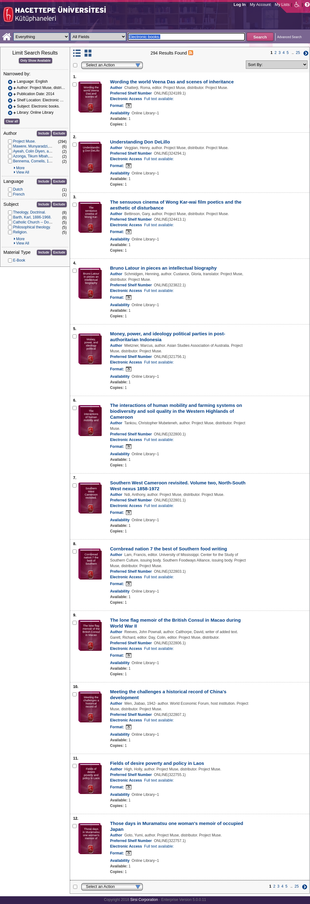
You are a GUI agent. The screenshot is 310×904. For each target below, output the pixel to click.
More (20, 168)
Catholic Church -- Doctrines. (37, 222)
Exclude (59, 133)
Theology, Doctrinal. (29, 212)
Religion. (20, 232)
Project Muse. (24, 141)
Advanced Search (289, 37)
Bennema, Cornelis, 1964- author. (41, 161)
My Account (260, 4)
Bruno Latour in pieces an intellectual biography (163, 268)
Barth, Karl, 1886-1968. (32, 217)
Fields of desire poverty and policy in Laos (157, 763)
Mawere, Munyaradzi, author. (37, 146)
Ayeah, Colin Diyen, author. (35, 151)
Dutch (18, 189)
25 (298, 53)
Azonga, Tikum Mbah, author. (37, 156)
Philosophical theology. (32, 227)
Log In (240, 4)
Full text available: (159, 99)
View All (22, 172)
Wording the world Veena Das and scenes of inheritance (172, 81)
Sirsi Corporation (144, 899)
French (18, 194)
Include (43, 133)
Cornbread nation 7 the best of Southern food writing (168, 548)
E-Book (19, 260)
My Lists (282, 4)
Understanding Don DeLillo (140, 141)
